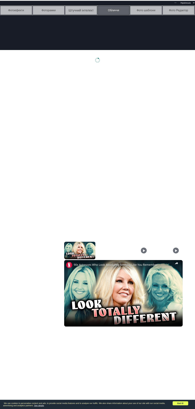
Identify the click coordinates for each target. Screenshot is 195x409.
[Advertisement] (24, 116)
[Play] (144, 250)
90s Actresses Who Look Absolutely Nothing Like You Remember (115, 265)
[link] (69, 265)
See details (39, 405)
